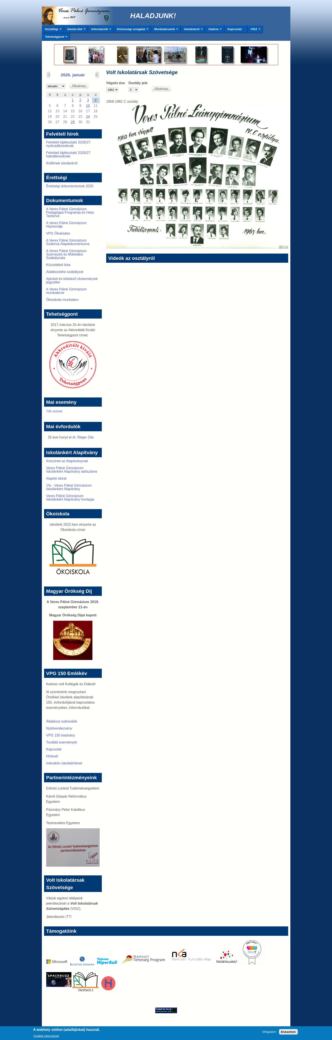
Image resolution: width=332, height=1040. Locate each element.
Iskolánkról (192, 30)
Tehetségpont (55, 38)
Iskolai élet (74, 30)
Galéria (213, 30)
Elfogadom (269, 1033)
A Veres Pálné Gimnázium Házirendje (66, 224)
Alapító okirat (56, 478)
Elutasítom (288, 1033)
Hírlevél (52, 756)
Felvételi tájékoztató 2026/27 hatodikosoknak (68, 154)
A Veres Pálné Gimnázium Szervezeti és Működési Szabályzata (66, 254)
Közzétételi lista (58, 265)
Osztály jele (138, 83)
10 (88, 105)
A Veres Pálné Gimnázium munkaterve (66, 291)
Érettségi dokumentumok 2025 (70, 186)
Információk (99, 30)
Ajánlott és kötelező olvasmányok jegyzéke (72, 280)
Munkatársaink (164, 30)
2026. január (73, 75)
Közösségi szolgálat (131, 30)
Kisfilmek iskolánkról (62, 163)
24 (88, 116)
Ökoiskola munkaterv (62, 300)
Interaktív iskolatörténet (64, 763)
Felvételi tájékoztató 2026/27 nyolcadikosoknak (68, 144)
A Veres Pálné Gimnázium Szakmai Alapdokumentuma (67, 242)
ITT (68, 917)
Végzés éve (115, 83)
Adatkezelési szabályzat (64, 272)
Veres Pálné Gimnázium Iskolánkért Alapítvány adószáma (71, 469)
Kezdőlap (51, 30)
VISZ (253, 30)
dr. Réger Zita (83, 437)
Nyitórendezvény (59, 728)
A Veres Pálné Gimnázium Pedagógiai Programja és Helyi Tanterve (70, 212)
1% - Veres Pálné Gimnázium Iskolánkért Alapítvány (69, 487)
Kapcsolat (235, 29)
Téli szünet (54, 411)
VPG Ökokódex (58, 233)
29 (73, 122)
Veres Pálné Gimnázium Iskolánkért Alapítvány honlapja (70, 497)
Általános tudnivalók (61, 721)
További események (61, 742)
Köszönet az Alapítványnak (67, 461)
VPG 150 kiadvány (60, 735)
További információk (46, 1037)
